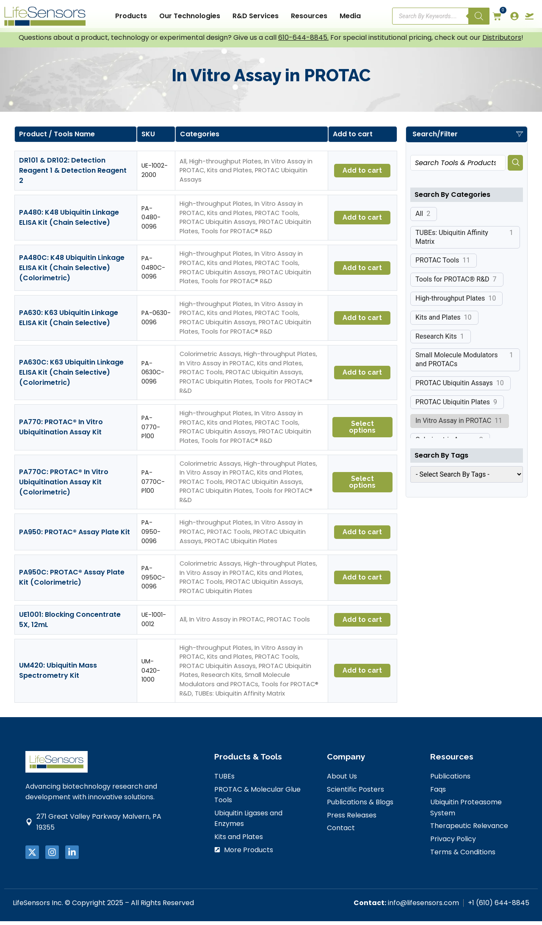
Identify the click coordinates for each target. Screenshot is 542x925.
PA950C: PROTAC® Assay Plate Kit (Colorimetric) (71, 581)
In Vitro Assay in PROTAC (217, 367)
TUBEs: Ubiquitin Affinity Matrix (240, 697)
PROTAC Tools (276, 217)
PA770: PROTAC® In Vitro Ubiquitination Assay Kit (61, 431)
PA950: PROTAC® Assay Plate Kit (74, 536)
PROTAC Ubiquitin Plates (216, 385)
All (183, 165)
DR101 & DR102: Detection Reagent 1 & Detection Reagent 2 (73, 175)
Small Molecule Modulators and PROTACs (235, 684)
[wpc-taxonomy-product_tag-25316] (466, 479)
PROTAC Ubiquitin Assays (218, 226)
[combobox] (458, 167)
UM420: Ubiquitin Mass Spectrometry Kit (58, 675)
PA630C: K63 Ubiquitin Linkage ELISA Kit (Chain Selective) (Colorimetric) (71, 377)
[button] (466, 139)
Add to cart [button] (362, 175)
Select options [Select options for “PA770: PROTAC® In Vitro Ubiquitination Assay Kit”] (362, 431)
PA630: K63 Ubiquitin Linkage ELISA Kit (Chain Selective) (68, 322)
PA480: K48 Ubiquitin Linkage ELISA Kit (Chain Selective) (69, 222)
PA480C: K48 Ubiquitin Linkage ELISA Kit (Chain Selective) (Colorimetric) (71, 272)
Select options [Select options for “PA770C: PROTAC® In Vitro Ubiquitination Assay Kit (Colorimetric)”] (362, 485)
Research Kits (221, 679)
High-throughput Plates (225, 165)
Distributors (501, 42)
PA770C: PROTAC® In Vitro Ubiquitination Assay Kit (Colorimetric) (63, 486)
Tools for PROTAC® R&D (236, 235)
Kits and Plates (229, 174)
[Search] (478, 16)
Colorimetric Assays (210, 358)
